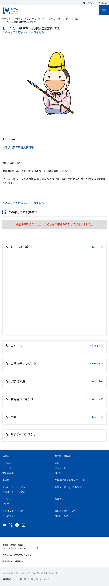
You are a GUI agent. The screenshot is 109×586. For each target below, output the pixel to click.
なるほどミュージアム (13, 492)
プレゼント (60, 468)
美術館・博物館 (63, 456)
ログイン (7, 499)
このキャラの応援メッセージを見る (23, 32)
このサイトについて (12, 511)
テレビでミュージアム (13, 487)
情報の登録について (65, 511)
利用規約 (7, 579)
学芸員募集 (8, 473)
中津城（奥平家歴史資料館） (19, 147)
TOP (4, 19)
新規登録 (59, 499)
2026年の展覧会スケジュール (70, 480)
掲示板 (58, 473)
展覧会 (5, 456)
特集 (57, 463)
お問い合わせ (61, 516)
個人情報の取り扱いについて (34, 579)
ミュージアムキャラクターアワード (24, 19)
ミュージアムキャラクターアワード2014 (60, 19)
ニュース (7, 468)
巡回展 (5, 480)
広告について (9, 516)
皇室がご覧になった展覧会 (68, 487)
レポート (7, 463)
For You (6, 504)
